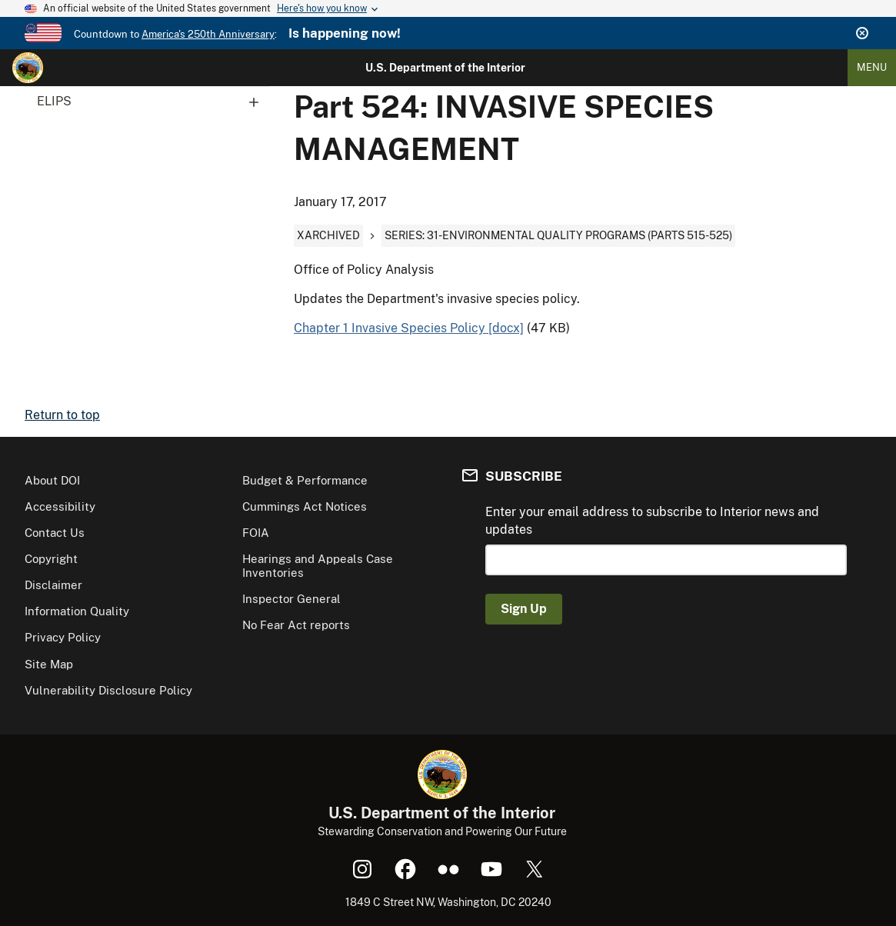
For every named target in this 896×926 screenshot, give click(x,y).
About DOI (52, 480)
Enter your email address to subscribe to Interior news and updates (652, 520)
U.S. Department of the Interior (445, 68)
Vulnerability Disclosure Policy (108, 690)
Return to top (62, 415)
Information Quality (77, 611)
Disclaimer (53, 584)
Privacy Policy (63, 637)
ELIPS (153, 101)
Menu (872, 67)
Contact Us (55, 532)
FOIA (255, 532)
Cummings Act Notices (304, 506)
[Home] (27, 67)
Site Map (49, 664)
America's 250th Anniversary (208, 34)
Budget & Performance (305, 480)
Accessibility (60, 506)
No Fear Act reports (296, 624)
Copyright (51, 558)
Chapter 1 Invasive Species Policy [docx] (409, 328)
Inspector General (291, 598)
